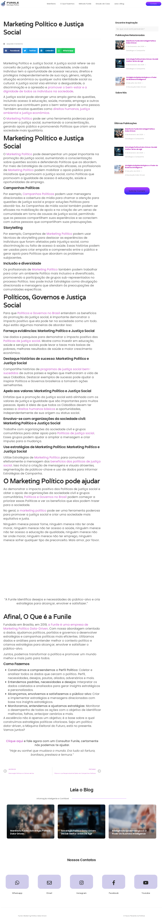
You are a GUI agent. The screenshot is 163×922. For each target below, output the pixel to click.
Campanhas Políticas (38, 194)
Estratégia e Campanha (135, 50)
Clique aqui (14, 741)
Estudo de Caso (103, 3)
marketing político (33, 511)
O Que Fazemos (67, 3)
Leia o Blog (119, 3)
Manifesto (51, 3)
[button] (153, 4)
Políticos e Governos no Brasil (38, 313)
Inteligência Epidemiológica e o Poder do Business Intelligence (141, 78)
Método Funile (85, 3)
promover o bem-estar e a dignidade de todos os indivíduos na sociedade (45, 89)
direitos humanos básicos (36, 409)
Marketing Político (19, 119)
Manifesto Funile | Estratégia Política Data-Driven (141, 42)
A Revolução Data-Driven (136, 87)
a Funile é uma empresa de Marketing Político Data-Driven (45, 627)
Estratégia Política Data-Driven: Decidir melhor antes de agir (142, 60)
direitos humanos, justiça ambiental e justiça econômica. (46, 111)
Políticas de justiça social (21, 341)
